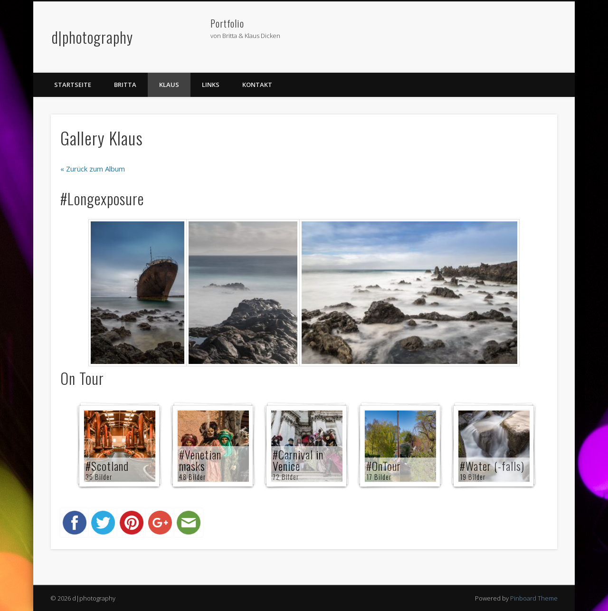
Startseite (72, 84)
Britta (125, 84)
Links (210, 84)
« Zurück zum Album (92, 168)
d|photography (92, 37)
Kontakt (257, 84)
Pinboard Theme (534, 598)
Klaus (169, 84)
